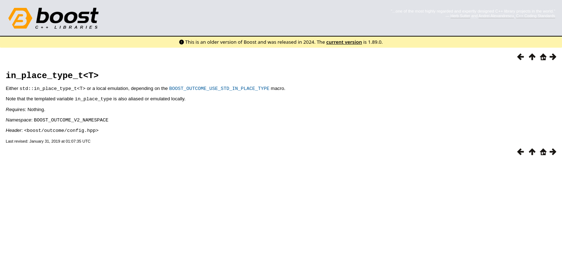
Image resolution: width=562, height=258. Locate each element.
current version (344, 42)
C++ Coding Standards (535, 16)
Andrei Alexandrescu (496, 16)
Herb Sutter (460, 16)
